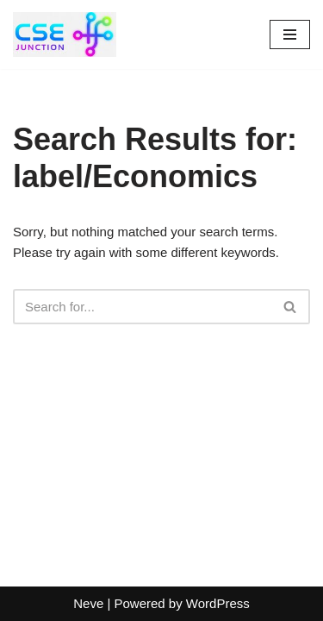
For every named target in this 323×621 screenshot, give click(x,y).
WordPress (218, 603)
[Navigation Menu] (290, 34)
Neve (88, 603)
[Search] (142, 306)
